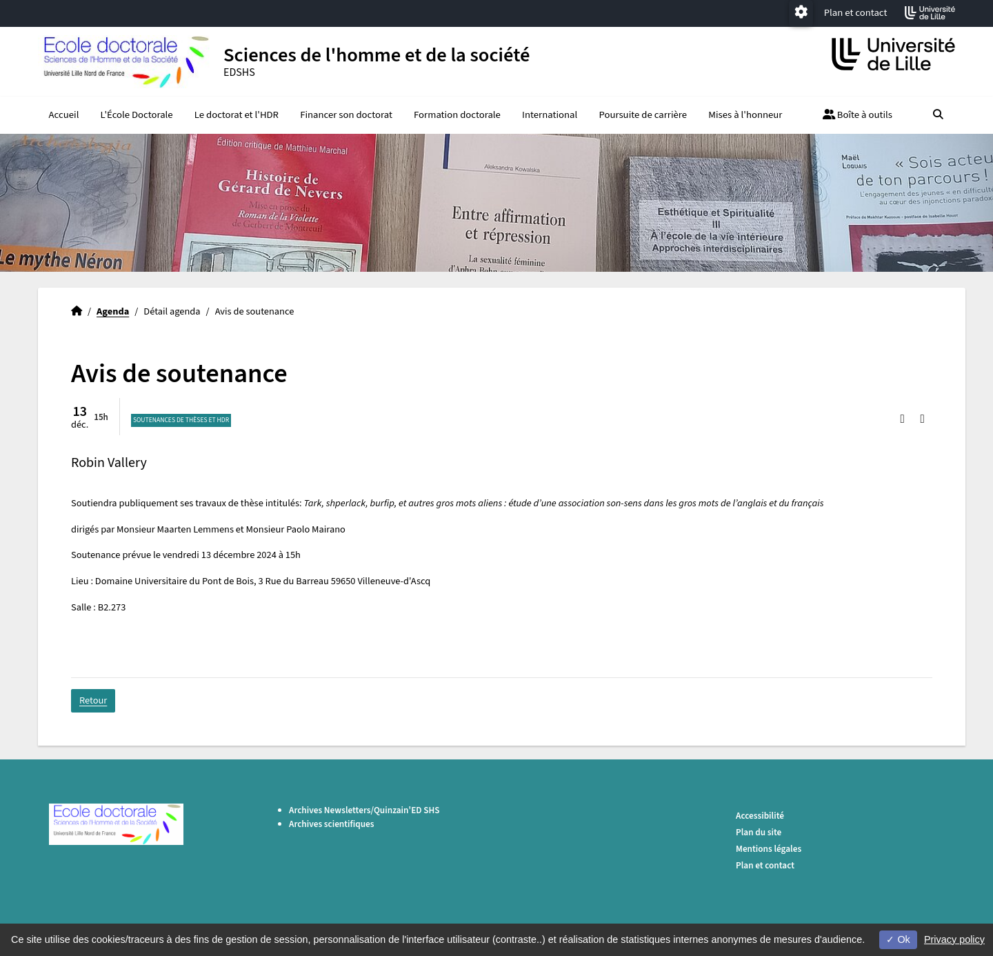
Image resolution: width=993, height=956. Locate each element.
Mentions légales (768, 848)
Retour (93, 700)
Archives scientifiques (331, 823)
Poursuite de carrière (643, 115)
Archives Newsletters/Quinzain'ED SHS (364, 810)
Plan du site (758, 832)
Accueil (64, 115)
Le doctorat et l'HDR (236, 115)
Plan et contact (855, 13)
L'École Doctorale (137, 115)
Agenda (113, 311)
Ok (898, 939)
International (549, 115)
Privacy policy (954, 939)
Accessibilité (760, 815)
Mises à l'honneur (745, 115)
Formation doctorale (457, 115)
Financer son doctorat (346, 115)
